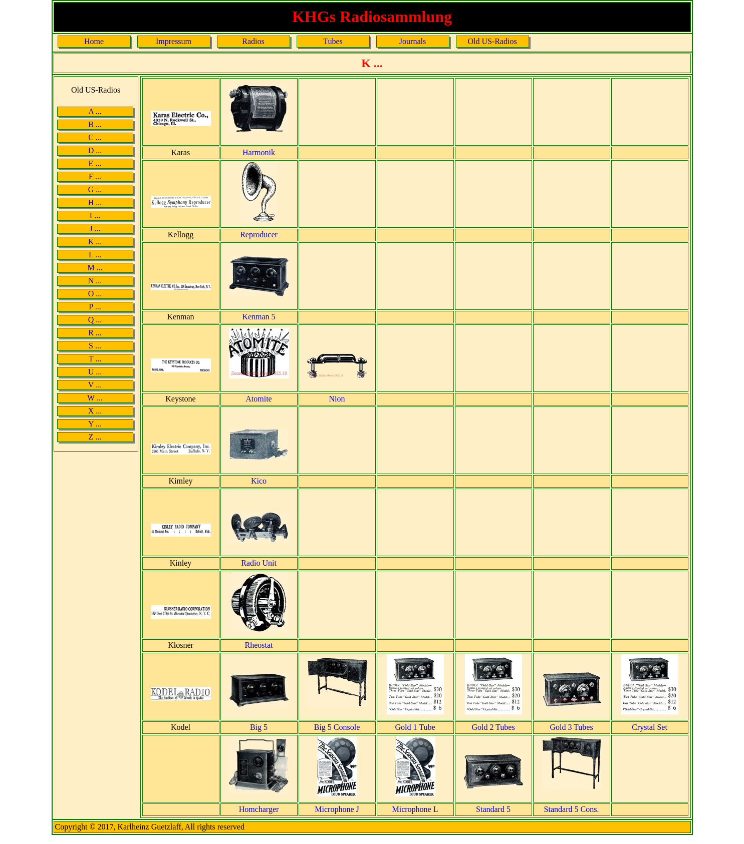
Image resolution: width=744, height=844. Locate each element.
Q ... (95, 319)
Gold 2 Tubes (493, 727)
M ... (94, 267)
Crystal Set (649, 727)
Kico (259, 481)
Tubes (333, 41)
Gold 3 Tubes (571, 727)
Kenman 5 (258, 316)
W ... (95, 397)
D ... (95, 150)
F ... (95, 176)
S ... (95, 345)
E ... (95, 163)
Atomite (258, 398)
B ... (95, 124)
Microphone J (337, 809)
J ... (94, 228)
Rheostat (259, 645)
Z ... (95, 437)
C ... (95, 137)
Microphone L (415, 809)
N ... (95, 280)
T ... (95, 358)
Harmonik (258, 152)
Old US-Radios (492, 41)
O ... (95, 293)
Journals (412, 41)
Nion (337, 398)
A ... (95, 111)
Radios (253, 41)
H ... (95, 202)
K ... (95, 241)
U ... (95, 371)
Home (94, 41)
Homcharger (259, 809)
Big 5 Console (337, 727)
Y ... (95, 423)
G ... (95, 189)
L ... (95, 254)
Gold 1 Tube (415, 727)
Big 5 (259, 727)
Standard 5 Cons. (571, 809)
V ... (95, 384)
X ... (95, 410)
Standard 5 (493, 809)
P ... (95, 306)
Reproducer (259, 234)
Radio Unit (259, 563)
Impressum (173, 41)
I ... (95, 215)
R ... (95, 332)
